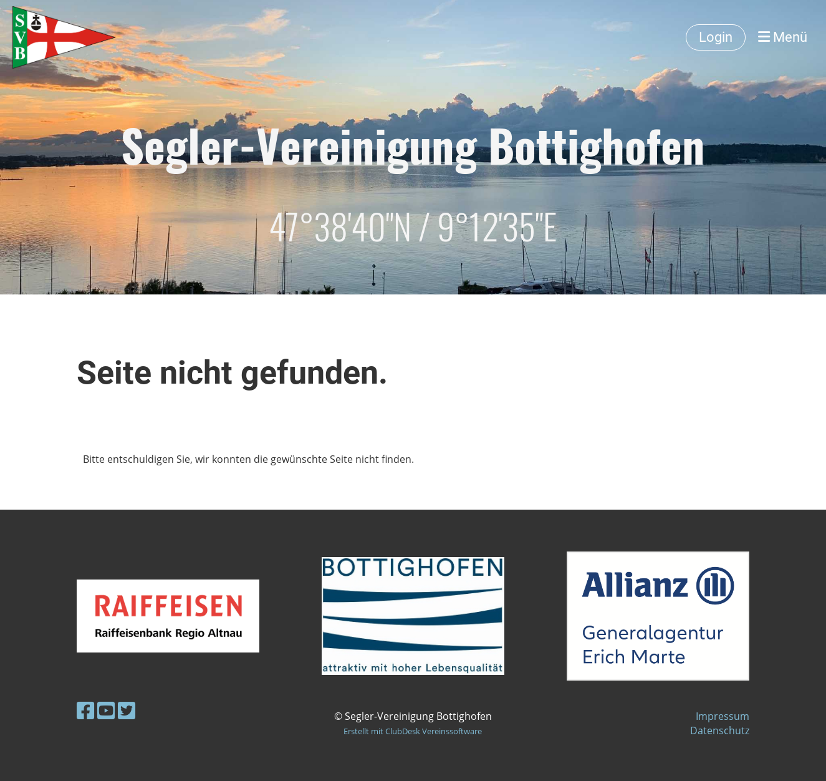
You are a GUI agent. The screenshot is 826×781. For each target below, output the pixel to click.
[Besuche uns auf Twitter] (126, 710)
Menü (782, 37)
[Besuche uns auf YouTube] (106, 710)
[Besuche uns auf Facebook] (85, 710)
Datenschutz (719, 730)
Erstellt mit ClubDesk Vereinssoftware (412, 731)
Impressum (722, 716)
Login (715, 37)
